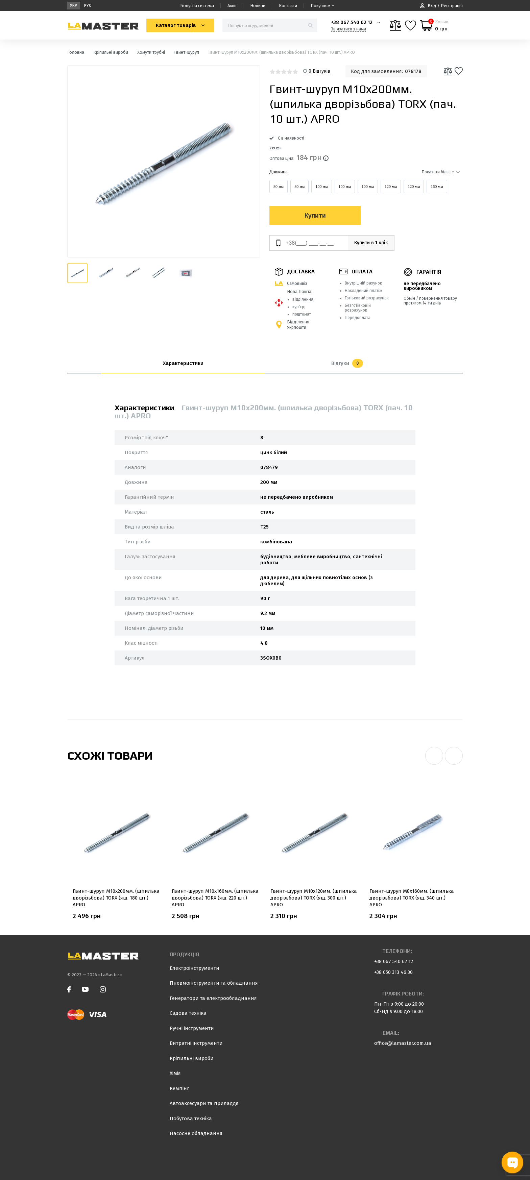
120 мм (391, 186)
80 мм (278, 186)
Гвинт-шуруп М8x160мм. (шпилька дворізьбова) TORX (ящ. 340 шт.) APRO (411, 898)
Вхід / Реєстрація (441, 5)
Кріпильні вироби (192, 1058)
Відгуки (347, 363)
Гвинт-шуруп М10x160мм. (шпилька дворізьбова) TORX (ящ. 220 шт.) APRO (215, 898)
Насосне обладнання (196, 1133)
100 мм (321, 186)
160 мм (437, 186)
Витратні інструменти (196, 1043)
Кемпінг (179, 1088)
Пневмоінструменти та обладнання (214, 983)
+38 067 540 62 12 (351, 22)
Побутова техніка (191, 1118)
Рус (87, 5)
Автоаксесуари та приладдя (204, 1103)
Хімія (175, 1073)
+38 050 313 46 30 (393, 972)
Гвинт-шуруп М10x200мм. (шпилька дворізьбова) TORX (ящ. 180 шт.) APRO (116, 898)
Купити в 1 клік (367, 243)
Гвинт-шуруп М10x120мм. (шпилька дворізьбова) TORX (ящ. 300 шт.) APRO (313, 898)
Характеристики (183, 363)
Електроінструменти (194, 968)
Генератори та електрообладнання (213, 998)
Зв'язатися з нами (348, 28)
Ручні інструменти (192, 1028)
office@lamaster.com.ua (402, 1043)
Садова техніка (188, 1013)
